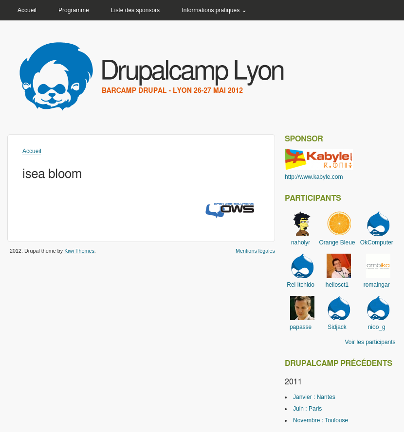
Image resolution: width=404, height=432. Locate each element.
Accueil (27, 10)
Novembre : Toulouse (320, 420)
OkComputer (376, 242)
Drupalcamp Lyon (191, 71)
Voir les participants (370, 342)
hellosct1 (337, 284)
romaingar (377, 284)
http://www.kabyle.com (314, 176)
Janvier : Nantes (314, 397)
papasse (301, 327)
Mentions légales (255, 251)
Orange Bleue (337, 242)
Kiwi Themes (79, 251)
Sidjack (337, 327)
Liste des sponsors (135, 10)
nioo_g (377, 327)
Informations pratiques (210, 10)
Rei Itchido (300, 284)
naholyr (300, 242)
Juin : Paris (307, 408)
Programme (73, 10)
